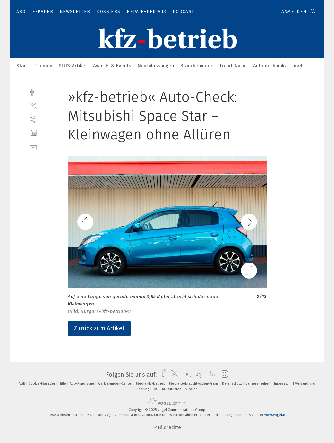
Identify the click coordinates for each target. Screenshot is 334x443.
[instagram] (223, 374)
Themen (43, 66)
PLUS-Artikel (73, 66)
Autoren (191, 389)
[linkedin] (33, 133)
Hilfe (63, 383)
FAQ (156, 389)
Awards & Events (112, 66)
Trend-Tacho (233, 66)
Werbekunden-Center (115, 383)
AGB (22, 383)
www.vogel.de (275, 415)
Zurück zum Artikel (99, 328)
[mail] (33, 147)
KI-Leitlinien (172, 389)
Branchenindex (196, 66)
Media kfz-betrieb (151, 383)
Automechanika (270, 66)
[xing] (33, 119)
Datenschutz (232, 383)
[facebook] (33, 92)
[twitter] (33, 106)
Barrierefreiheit (258, 383)
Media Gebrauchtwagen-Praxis (194, 383)
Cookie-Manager (42, 383)
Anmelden (294, 11)
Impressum (283, 383)
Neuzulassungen (156, 66)
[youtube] (185, 374)
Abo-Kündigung (82, 383)
